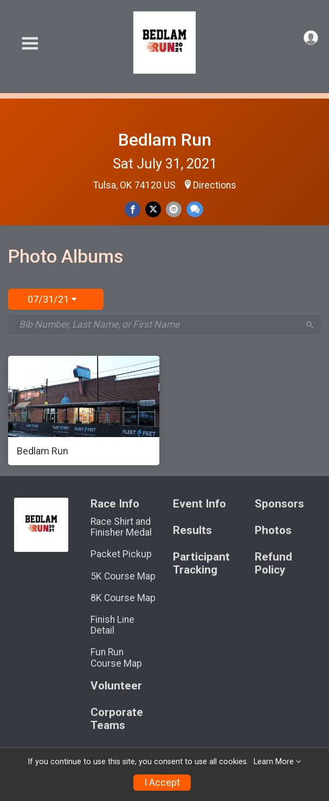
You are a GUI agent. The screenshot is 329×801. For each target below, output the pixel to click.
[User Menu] (311, 37)
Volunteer (116, 686)
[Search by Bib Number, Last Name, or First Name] (158, 324)
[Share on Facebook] (132, 209)
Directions (214, 185)
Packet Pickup (121, 554)
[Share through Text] (194, 209)
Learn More (274, 761)
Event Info (199, 504)
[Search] (309, 324)
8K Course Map (123, 597)
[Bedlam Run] (83, 410)
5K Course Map (123, 576)
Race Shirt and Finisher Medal (121, 527)
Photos (273, 530)
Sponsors (279, 504)
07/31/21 (52, 299)
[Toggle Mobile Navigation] (30, 43)
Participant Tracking (201, 563)
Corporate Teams (117, 719)
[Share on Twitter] (153, 209)
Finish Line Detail (112, 625)
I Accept (162, 782)
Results (192, 530)
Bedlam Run (164, 139)
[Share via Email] (174, 209)
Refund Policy (273, 563)
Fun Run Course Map (116, 657)
